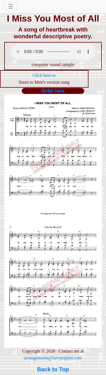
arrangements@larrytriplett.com (53, 357)
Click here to (44, 75)
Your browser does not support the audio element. (53, 51)
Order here (53, 91)
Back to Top (53, 369)
